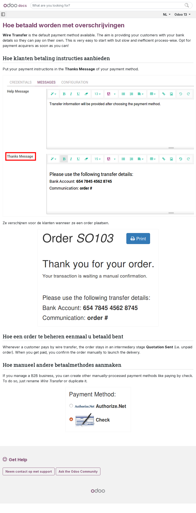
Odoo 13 (181, 14)
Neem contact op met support (28, 471)
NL (165, 14)
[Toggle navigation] (3, 14)
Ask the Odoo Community (78, 471)
